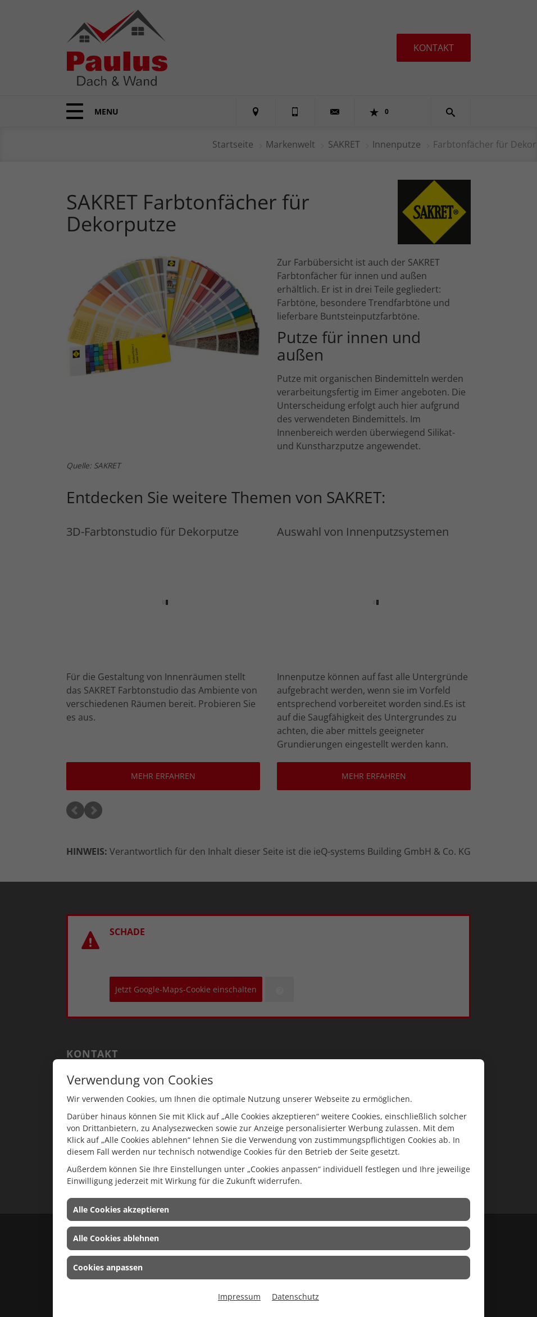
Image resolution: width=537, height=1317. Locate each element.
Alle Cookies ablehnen (116, 1238)
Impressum (239, 1296)
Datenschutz (295, 1296)
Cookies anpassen (108, 1267)
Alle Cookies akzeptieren (121, 1209)
